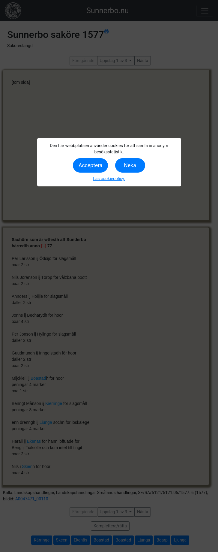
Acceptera (90, 165)
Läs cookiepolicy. (109, 178)
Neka (130, 165)
